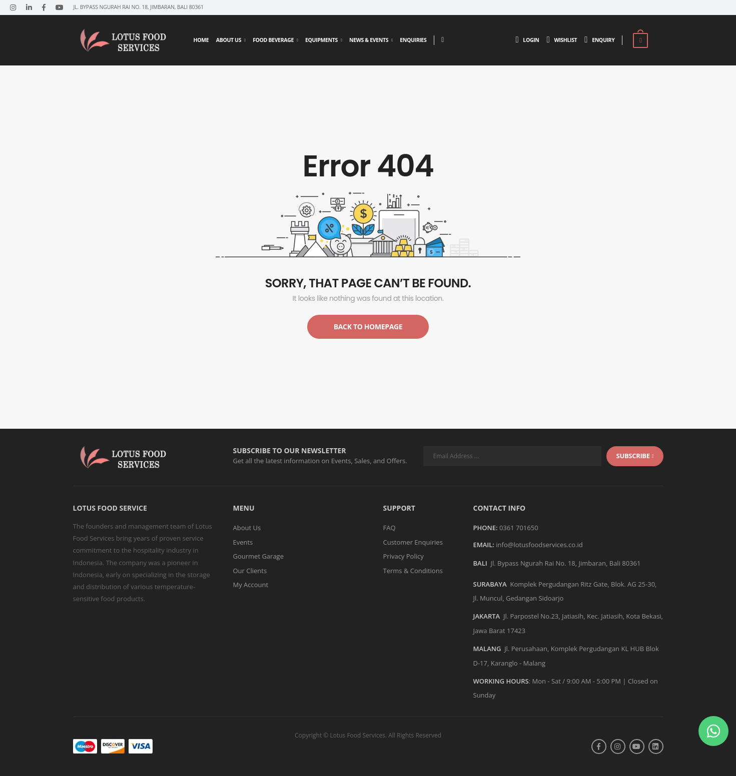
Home (201, 39)
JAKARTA (486, 616)
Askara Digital (387, 746)
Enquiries (413, 39)
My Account (251, 584)
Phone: (485, 528)
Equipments (321, 39)
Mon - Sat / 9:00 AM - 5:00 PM (576, 681)
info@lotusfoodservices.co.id (539, 544)
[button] (713, 731)
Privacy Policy (403, 556)
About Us (228, 39)
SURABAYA (490, 584)
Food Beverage (273, 39)
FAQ (389, 527)
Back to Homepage (368, 326)
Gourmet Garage (258, 556)
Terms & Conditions (413, 570)
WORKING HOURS (501, 681)
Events (243, 542)
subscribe (635, 455)
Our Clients (250, 570)
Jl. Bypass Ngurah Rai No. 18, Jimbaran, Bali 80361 (565, 563)
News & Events (368, 39)
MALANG (487, 648)
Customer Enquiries (413, 542)
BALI (480, 563)
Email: (483, 545)
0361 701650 (518, 527)
